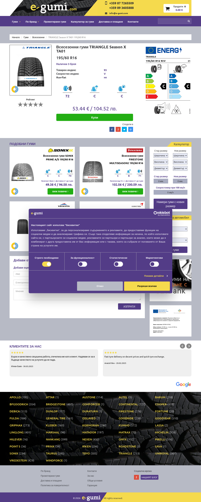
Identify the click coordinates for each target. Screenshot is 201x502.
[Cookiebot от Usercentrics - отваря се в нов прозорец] (156, 213)
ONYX (123, 439)
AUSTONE (89, 397)
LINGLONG (17, 432)
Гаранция (92, 485)
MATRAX (124, 432)
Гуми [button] (16, 21)
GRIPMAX (16, 425)
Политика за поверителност (55, 485)
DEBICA (15, 411)
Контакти (133, 21)
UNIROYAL (162, 453)
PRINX (50, 446)
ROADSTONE (127, 446)
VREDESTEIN (18, 460)
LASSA (159, 425)
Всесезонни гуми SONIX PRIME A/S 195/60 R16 (58, 157)
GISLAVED (89, 418)
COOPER (161, 404)
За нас (90, 475)
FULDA (14, 418)
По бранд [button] (32, 21)
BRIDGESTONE (56, 404)
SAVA (158, 446)
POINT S (15, 446)
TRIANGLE (125, 453)
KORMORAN (90, 425)
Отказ (100, 286)
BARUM (160, 397)
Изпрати (129, 306)
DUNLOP (52, 411)
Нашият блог (149, 477)
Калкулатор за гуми (82, 21)
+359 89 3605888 (121, 8)
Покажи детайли (154, 275)
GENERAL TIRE (56, 418)
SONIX (14, 453)
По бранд (45, 470)
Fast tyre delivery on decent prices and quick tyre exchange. (147, 357)
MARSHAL (53, 432)
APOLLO (15, 397)
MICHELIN (161, 432)
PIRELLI (160, 439)
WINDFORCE (54, 460)
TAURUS (51, 453)
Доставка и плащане (111, 21)
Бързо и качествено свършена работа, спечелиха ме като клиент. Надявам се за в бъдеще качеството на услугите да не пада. (54, 359)
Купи (94, 117)
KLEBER (51, 425)
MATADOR (89, 432)
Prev (182, 346)
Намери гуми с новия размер (170, 204)
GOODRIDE (126, 418)
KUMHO (124, 425)
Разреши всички (147, 286)
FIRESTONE (126, 411)
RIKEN (86, 446)
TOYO (86, 453)
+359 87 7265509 (121, 3)
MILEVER (16, 439)
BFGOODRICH (19, 404)
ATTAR (50, 397)
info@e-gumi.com (118, 13)
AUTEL (123, 397)
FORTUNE (161, 411)
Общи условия (94, 480)
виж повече (60, 191)
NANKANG (53, 439)
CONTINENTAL (128, 404)
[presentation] (38, 309)
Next (188, 346)
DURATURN (90, 411)
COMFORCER (91, 404)
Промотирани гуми (55, 21)
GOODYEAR (163, 418)
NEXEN (87, 439)
